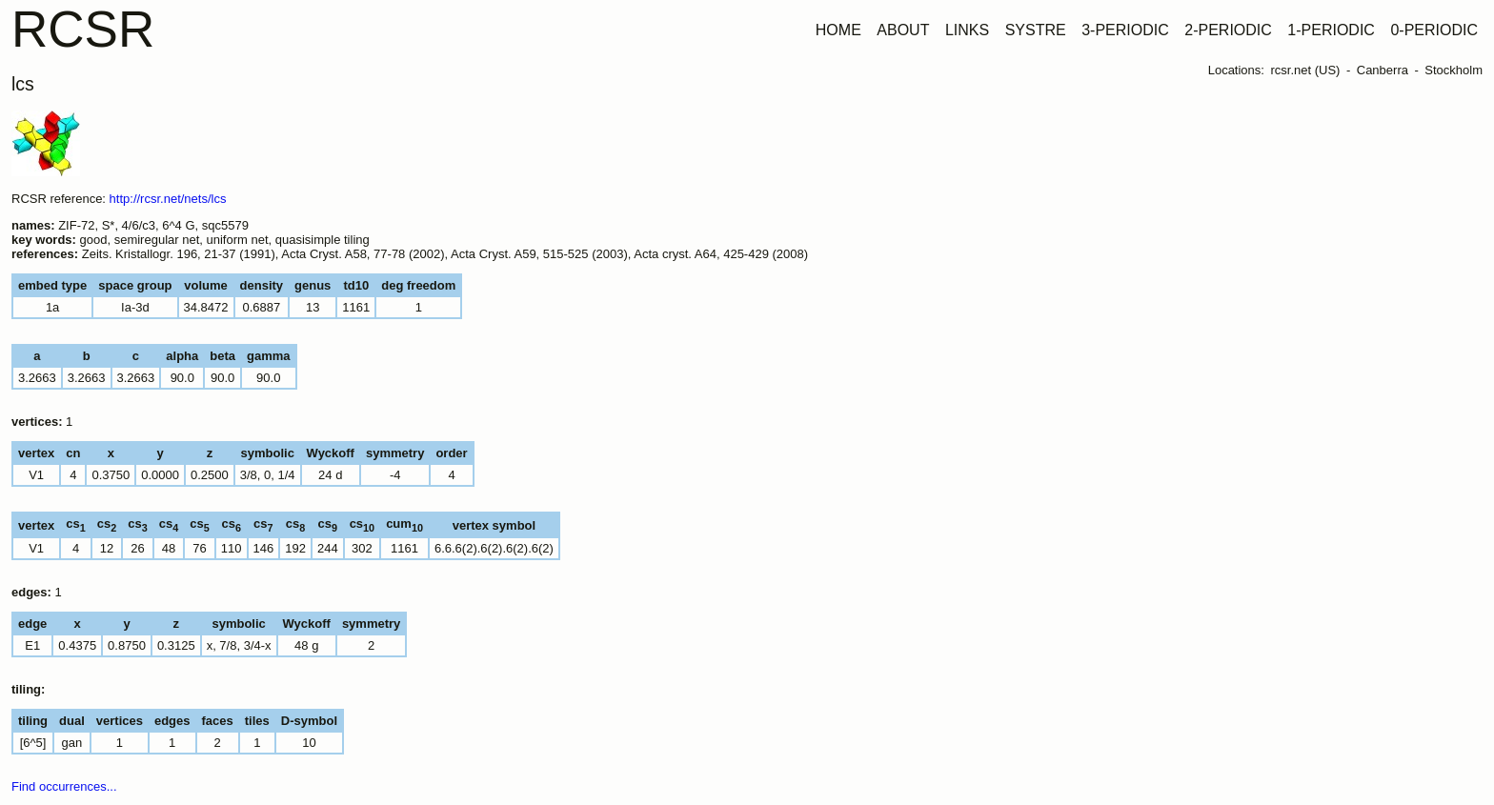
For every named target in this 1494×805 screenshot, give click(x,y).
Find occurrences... (64, 786)
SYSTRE (1035, 30)
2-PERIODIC (1228, 30)
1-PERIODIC (1331, 30)
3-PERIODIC (1125, 30)
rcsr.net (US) (1305, 70)
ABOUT (903, 30)
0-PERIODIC (1434, 30)
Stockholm (1453, 70)
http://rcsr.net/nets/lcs (168, 198)
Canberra (1382, 70)
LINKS (967, 30)
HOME (838, 30)
